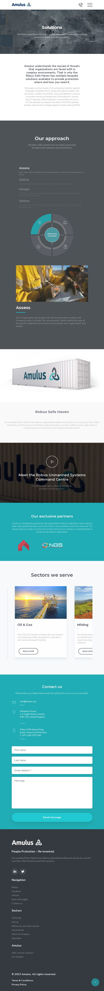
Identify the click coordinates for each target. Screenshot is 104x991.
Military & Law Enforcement (25, 925)
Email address (23, 770)
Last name (20, 760)
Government (18, 929)
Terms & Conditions (22, 980)
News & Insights (20, 899)
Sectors (15, 895)
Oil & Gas (16, 917)
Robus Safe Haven (38, 76)
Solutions (16, 891)
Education (17, 937)
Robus (15, 886)
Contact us (17, 903)
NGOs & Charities (20, 933)
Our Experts (18, 956)
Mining (15, 921)
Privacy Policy (19, 984)
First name (20, 750)
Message (20, 780)
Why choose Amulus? (23, 952)
